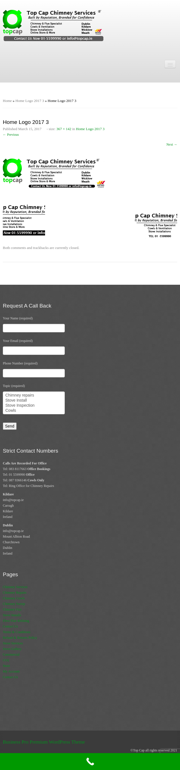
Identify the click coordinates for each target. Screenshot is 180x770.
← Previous (11, 135)
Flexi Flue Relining (16, 621)
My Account (11, 671)
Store (6, 666)
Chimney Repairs (14, 593)
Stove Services (13, 643)
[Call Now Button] (90, 761)
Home (7, 101)
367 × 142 (63, 129)
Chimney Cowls (14, 598)
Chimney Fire (12, 609)
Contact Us (10, 626)
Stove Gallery (12, 649)
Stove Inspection (34, 405)
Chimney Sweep (14, 604)
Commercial (11, 654)
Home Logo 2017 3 (29, 101)
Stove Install (34, 400)
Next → (171, 144)
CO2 (6, 660)
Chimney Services (15, 587)
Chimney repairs (34, 395)
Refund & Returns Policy (20, 638)
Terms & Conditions (16, 632)
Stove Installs (12, 615)
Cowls (34, 410)
